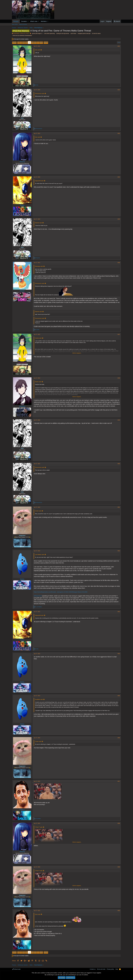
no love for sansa (96, 33)
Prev (14, 42)
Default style (16, 969)
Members (44, 21)
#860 (118, 910)
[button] (28, 21)
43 (29, 42)
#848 (118, 378)
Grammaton (16, 33)
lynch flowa (73, 33)
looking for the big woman (62, 33)
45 (35, 42)
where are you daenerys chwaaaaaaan (22, 35)
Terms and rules (101, 969)
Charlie (22, 291)
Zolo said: (37, 50)
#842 (118, 89)
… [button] (20, 42)
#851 (118, 507)
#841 (118, 46)
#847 (118, 334)
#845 (118, 219)
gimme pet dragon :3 (37, 33)
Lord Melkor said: (39, 554)
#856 (118, 737)
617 (41, 42)
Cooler (22, 205)
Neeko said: (38, 381)
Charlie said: (38, 338)
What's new (33, 21)
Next (45, 42)
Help (116, 969)
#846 (118, 262)
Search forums (23, 24)
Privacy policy (110, 969)
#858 (118, 823)
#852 (118, 550)
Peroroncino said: (39, 93)
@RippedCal (38, 596)
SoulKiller (22, 406)
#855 (118, 695)
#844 (118, 177)
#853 (118, 611)
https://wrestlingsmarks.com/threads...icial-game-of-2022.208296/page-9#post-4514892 (60, 592)
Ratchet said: (38, 222)
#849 (118, 420)
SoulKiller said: (39, 699)
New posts (15, 24)
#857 (118, 781)
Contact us (93, 969)
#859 (118, 867)
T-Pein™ (22, 809)
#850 (118, 463)
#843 (118, 133)
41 (23, 42)
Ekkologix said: (39, 266)
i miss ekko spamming (49, 33)
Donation (24, 21)
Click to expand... (77, 353)
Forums (15, 21)
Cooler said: (38, 511)
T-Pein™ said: (39, 827)
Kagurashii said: (39, 180)
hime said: (37, 914)
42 (26, 42)
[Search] (117, 21)
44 (32, 42)
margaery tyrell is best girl (84, 33)
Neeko (22, 579)
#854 (118, 653)
